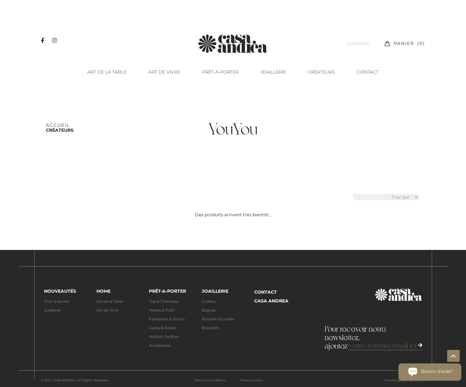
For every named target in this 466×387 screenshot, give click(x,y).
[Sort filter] (386, 197)
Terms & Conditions (210, 380)
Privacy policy (251, 380)
